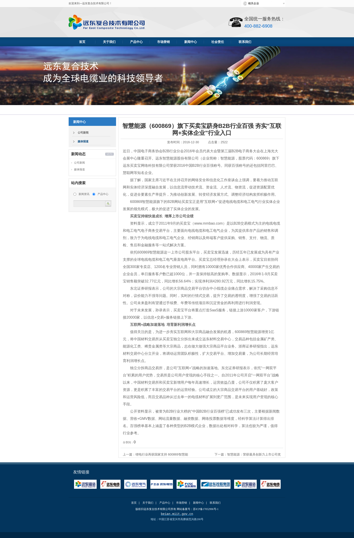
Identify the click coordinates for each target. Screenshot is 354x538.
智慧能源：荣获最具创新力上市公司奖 (254, 454)
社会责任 (217, 42)
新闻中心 (190, 42)
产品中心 (136, 42)
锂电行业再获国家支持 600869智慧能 (161, 454)
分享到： (128, 442)
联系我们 (245, 42)
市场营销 (163, 42)
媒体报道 (83, 141)
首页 (82, 42)
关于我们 (109, 42)
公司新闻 (83, 132)
